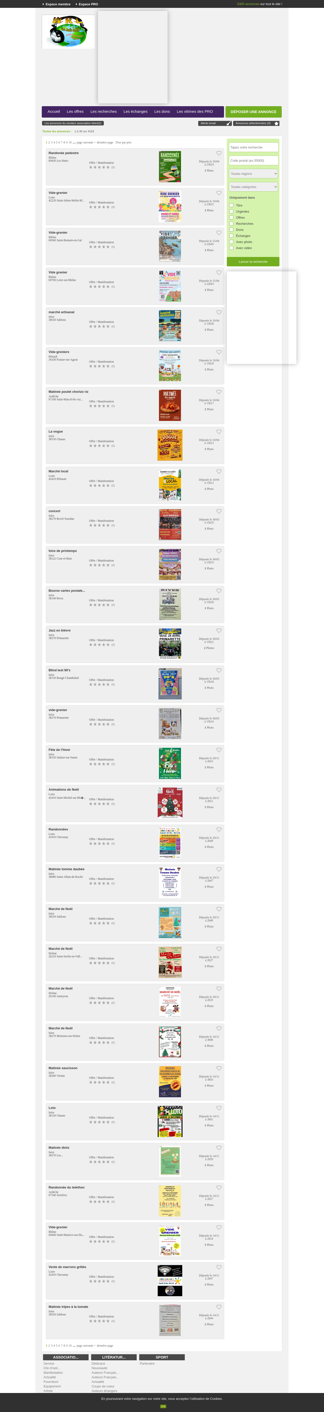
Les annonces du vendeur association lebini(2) (73, 123)
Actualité (50, 1377)
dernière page (105, 142)
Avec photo (244, 242)
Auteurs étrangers (104, 1391)
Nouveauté (99, 1368)
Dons (240, 230)
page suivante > (86, 142)
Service (49, 1363)
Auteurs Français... (105, 1372)
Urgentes (242, 211)
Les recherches (103, 111)
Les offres (75, 111)
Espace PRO (88, 4)
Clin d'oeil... (52, 1368)
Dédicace (98, 1363)
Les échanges (136, 111)
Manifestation (53, 1372)
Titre (239, 205)
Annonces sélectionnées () (253, 123)
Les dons (162, 111)
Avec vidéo (244, 248)
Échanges (243, 236)
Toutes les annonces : (57, 131)
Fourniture (51, 1382)
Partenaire (147, 1363)
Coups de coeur (103, 1386)
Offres (240, 217)
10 (70, 142)
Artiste (48, 1391)
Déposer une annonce (254, 112)
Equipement (52, 1386)
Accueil (54, 111)
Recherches (244, 224)
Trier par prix (123, 142)
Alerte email (208, 123)
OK (163, 1406)
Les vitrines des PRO (195, 111)
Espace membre (58, 4)
